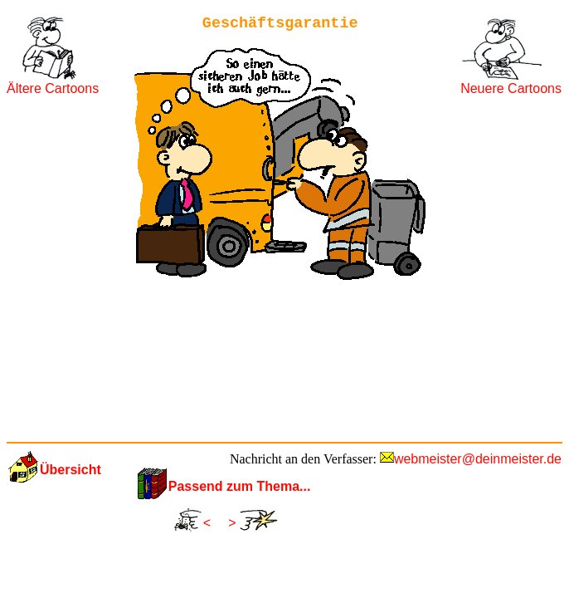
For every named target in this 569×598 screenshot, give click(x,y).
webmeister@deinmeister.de (478, 459)
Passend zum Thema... (239, 486)
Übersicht (70, 470)
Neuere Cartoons (511, 88)
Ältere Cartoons (53, 88)
